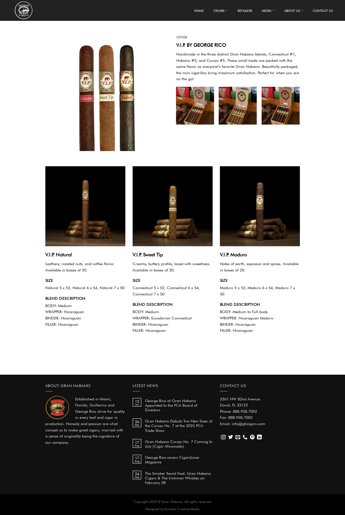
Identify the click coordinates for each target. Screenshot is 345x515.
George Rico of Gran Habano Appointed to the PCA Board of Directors (171, 404)
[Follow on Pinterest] (252, 437)
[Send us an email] (237, 437)
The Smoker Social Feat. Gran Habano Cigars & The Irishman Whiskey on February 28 (178, 477)
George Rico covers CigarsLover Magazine (172, 459)
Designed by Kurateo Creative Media (172, 508)
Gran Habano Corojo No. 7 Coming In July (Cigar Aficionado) (178, 443)
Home (199, 10)
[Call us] (245, 437)
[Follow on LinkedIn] (259, 437)
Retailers (245, 10)
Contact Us (323, 10)
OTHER (181, 37)
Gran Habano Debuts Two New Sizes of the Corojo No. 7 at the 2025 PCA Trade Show (178, 425)
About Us (293, 10)
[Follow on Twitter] (230, 437)
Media (268, 10)
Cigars (220, 10)
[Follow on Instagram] (223, 437)
